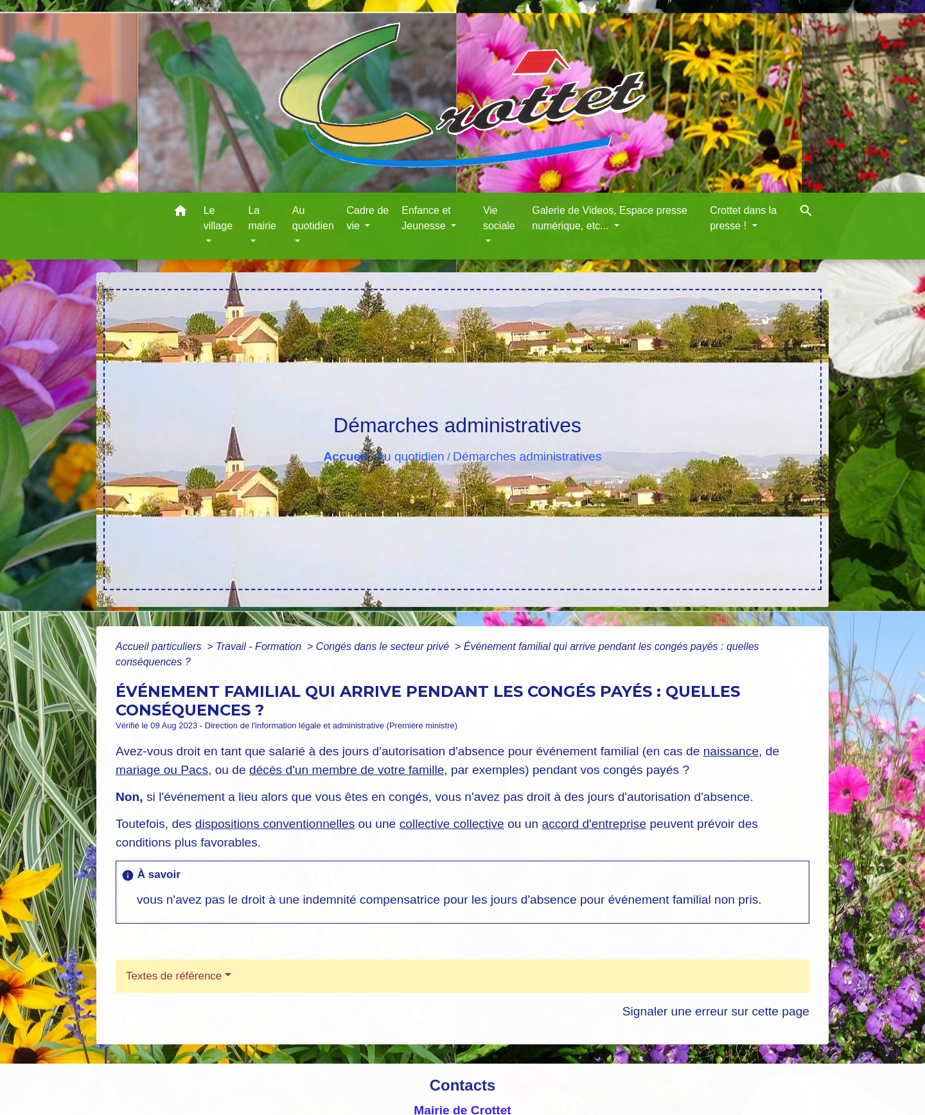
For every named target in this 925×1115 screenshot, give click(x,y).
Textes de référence (174, 976)
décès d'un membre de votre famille (346, 770)
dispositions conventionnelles (275, 823)
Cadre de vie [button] (367, 218)
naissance (731, 751)
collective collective (452, 823)
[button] (180, 213)
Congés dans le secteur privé (384, 646)
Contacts (463, 1085)
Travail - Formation (260, 646)
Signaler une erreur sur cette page (715, 1011)
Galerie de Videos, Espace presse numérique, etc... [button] (609, 218)
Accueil (345, 456)
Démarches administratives (527, 456)
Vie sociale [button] (499, 218)
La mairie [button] (262, 218)
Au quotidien (410, 456)
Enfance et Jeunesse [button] (426, 218)
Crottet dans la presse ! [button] (743, 218)
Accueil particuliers (160, 646)
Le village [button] (218, 218)
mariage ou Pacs (162, 770)
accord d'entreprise (594, 823)
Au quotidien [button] (313, 218)
